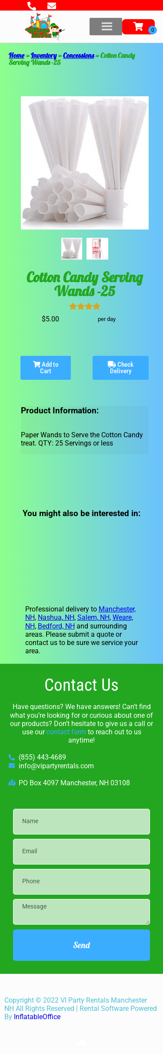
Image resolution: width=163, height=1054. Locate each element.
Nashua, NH (56, 617)
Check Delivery (120, 368)
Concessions (78, 55)
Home (16, 55)
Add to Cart (46, 368)
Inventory (44, 55)
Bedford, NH (56, 626)
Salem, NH (93, 617)
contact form (66, 732)
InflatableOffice (37, 1017)
